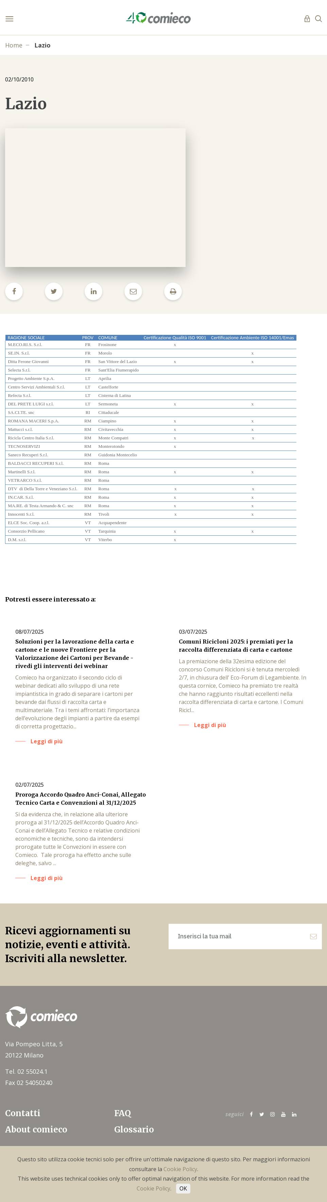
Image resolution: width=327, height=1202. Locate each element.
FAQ (122, 1113)
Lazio (42, 45)
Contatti (22, 1113)
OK (183, 1188)
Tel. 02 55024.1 (26, 1071)
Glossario (134, 1129)
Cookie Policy (180, 1169)
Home (13, 45)
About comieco (36, 1129)
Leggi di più (47, 741)
